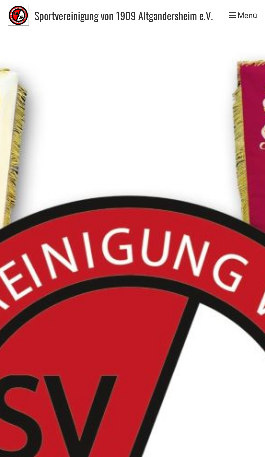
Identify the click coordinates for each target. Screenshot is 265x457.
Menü (243, 15)
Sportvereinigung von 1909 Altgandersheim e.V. (123, 15)
